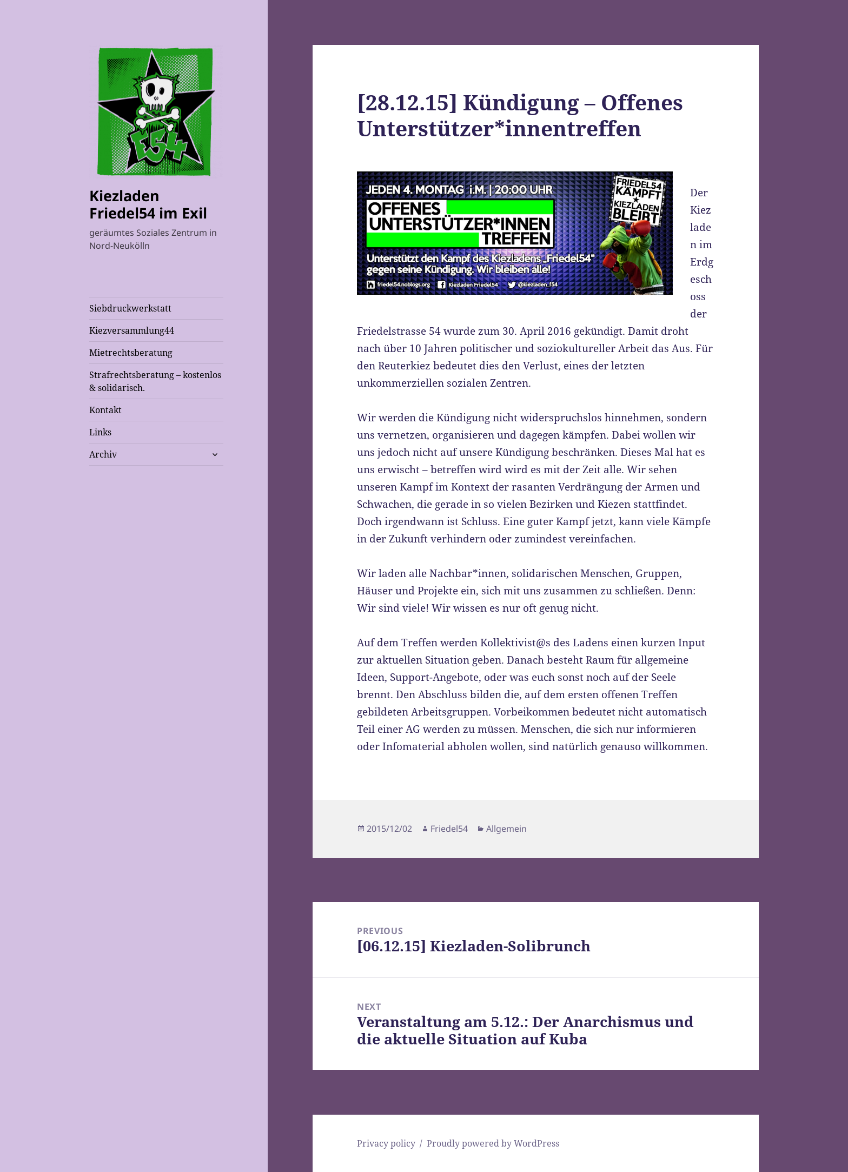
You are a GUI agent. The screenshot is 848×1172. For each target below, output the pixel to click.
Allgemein (506, 829)
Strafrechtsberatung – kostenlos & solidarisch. (155, 381)
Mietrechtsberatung (131, 353)
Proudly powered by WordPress (493, 1143)
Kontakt (105, 410)
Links (100, 432)
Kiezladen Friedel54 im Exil (148, 204)
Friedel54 (449, 829)
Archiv (103, 454)
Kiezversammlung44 (131, 330)
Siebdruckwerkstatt (130, 308)
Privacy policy (386, 1143)
